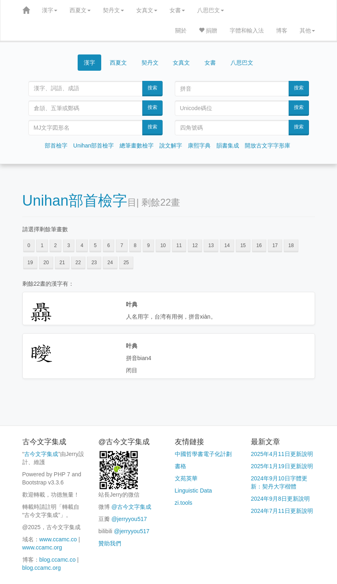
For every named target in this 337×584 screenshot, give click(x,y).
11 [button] (179, 245)
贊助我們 (109, 543)
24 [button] (110, 262)
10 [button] (162, 245)
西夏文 (80, 10)
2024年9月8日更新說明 (280, 498)
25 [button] (126, 262)
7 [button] (121, 245)
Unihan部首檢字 (93, 145)
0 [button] (29, 245)
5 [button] (95, 245)
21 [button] (62, 262)
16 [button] (259, 245)
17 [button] (275, 245)
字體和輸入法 (247, 30)
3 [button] (68, 245)
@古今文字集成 (131, 507)
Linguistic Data (193, 490)
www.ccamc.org (42, 547)
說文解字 (170, 145)
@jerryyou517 (129, 519)
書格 (180, 466)
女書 (177, 10)
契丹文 (113, 10)
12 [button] (195, 245)
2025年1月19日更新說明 (282, 466)
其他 (307, 30)
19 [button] (30, 262)
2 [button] (55, 245)
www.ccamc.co (58, 539)
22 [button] (78, 262)
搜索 (152, 88)
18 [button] (291, 245)
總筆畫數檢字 (137, 145)
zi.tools (184, 502)
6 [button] (108, 245)
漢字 (49, 10)
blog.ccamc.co (57, 559)
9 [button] (148, 245)
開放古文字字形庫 (267, 145)
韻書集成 (227, 145)
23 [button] (94, 262)
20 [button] (46, 262)
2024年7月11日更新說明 (282, 511)
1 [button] (42, 245)
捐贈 (208, 30)
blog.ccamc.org (41, 567)
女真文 (146, 10)
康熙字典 (199, 145)
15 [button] (243, 245)
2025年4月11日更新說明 (282, 454)
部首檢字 (56, 145)
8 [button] (135, 245)
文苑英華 (186, 478)
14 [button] (227, 245)
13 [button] (210, 245)
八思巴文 (210, 10)
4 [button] (81, 245)
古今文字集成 (41, 454)
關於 (181, 30)
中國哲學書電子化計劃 (203, 454)
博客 (281, 30)
